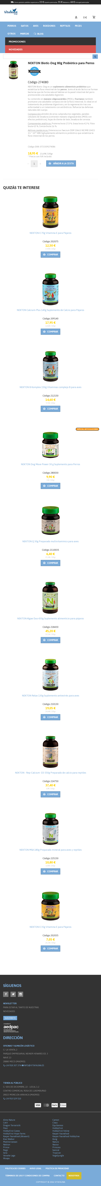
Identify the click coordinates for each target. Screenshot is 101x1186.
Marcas (24, 33)
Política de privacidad (57, 1168)
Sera (5, 1153)
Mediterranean (10, 1142)
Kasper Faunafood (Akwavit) (16, 1136)
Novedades (15, 49)
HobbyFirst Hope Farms (14, 1133)
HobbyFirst (57, 1128)
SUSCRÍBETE (10, 1018)
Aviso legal (35, 1168)
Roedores (49, 25)
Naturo (55, 1142)
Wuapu (6, 1158)
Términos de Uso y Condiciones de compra (27, 1175)
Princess (56, 1147)
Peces (78, 25)
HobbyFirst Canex (11, 1131)
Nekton (6, 1144)
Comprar (50, 254)
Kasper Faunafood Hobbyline (66, 1136)
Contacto (59, 1175)
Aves (35, 25)
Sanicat (55, 1150)
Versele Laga (9, 1155)
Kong (54, 1139)
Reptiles (65, 25)
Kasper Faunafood (60, 1133)
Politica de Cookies (15, 1168)
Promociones (17, 41)
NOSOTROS (74, 1175)
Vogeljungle (58, 1155)
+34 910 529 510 (12, 1098)
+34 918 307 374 (12, 1065)
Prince (6, 1147)
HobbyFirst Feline (60, 1131)
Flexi (5, 1128)
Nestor (55, 1144)
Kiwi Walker (8, 1139)
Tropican (56, 1153)
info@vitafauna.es (33, 1065)
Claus (55, 1122)
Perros (11, 25)
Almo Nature (9, 1120)
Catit (5, 1122)
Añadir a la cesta (61, 163)
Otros (11, 33)
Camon (55, 1120)
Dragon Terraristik (12, 1125)
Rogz (5, 1150)
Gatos (24, 25)
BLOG (38, 33)
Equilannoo (57, 1125)
